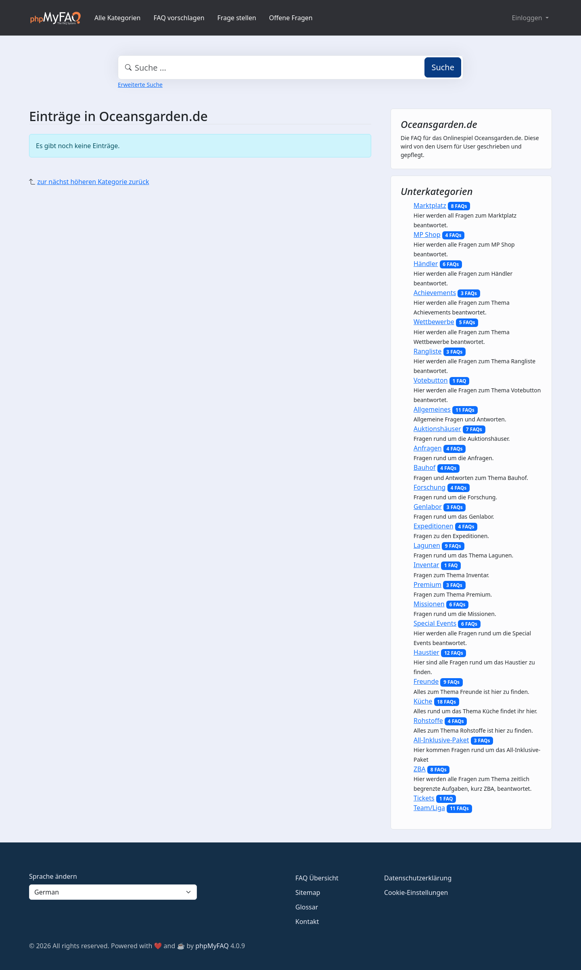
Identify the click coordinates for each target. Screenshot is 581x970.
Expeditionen (434, 526)
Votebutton (431, 380)
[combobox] (290, 67)
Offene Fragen (291, 17)
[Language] (113, 892)
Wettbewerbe (434, 321)
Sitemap (307, 892)
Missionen (429, 603)
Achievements (435, 292)
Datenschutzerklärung (417, 878)
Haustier (426, 652)
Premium (427, 584)
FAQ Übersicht (317, 878)
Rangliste (427, 351)
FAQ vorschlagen (179, 17)
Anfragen (428, 448)
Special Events (435, 623)
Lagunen (427, 545)
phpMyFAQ (212, 945)
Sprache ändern (53, 876)
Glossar (306, 907)
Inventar (426, 564)
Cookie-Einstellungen (416, 892)
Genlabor (428, 506)
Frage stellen (236, 17)
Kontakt (307, 921)
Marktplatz (430, 205)
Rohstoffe (428, 720)
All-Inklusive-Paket (441, 739)
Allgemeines (432, 409)
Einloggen (527, 17)
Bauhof (424, 467)
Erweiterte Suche (140, 84)
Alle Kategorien (117, 17)
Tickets (424, 798)
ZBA (420, 769)
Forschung (429, 487)
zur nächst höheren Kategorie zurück (93, 181)
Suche (442, 67)
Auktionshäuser (437, 428)
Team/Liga (429, 807)
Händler (426, 263)
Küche (423, 701)
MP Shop (427, 234)
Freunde (426, 681)
